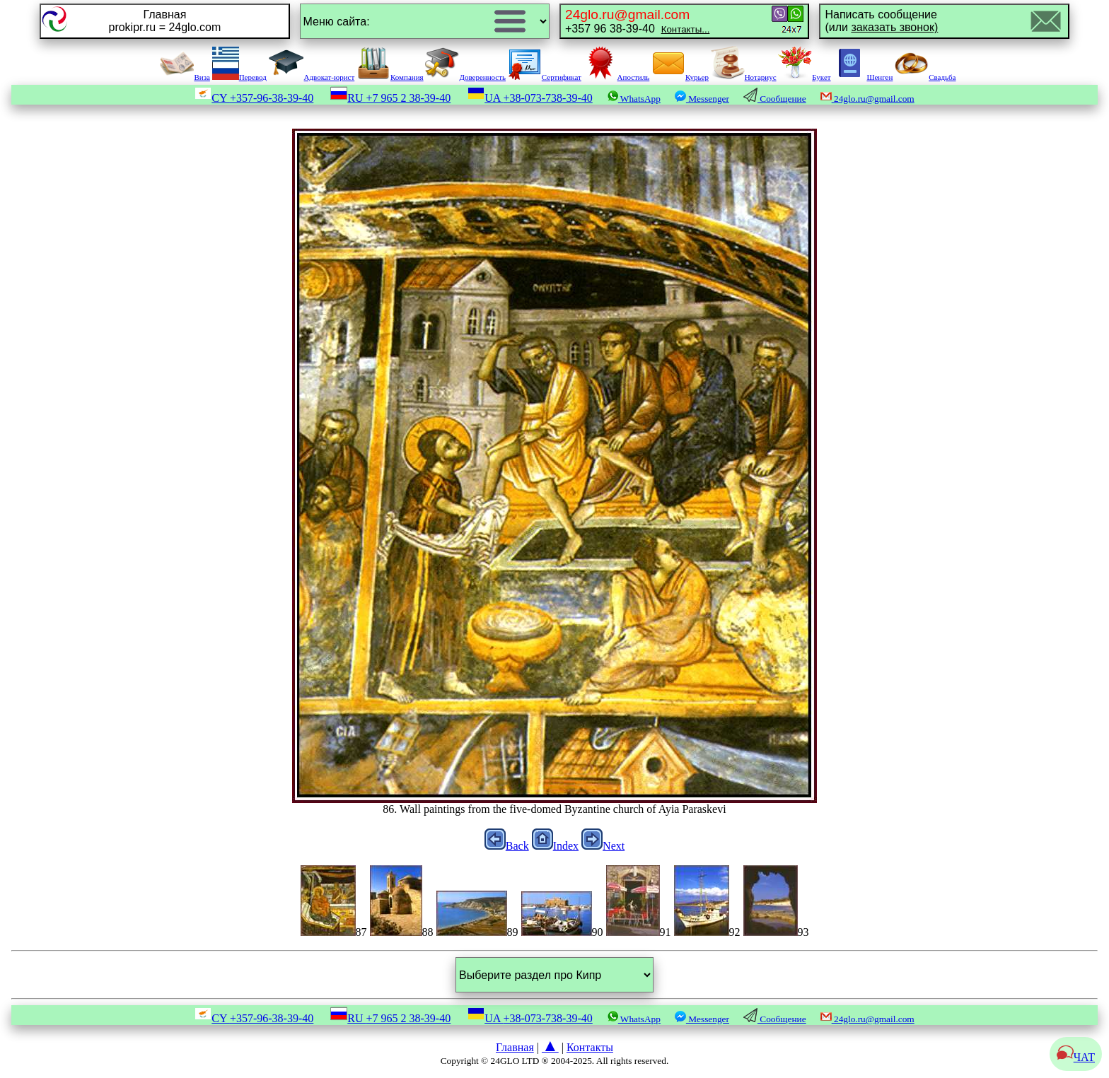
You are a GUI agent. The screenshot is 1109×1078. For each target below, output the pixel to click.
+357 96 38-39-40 (637, 21)
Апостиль (616, 77)
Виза (184, 77)
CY (253, 98)
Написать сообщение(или (881, 20)
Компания (390, 77)
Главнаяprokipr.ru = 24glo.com (164, 20)
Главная (515, 1047)
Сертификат (544, 77)
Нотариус (744, 77)
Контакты (590, 1047)
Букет (804, 77)
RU (390, 98)
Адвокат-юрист (312, 77)
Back (506, 846)
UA (530, 98)
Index (555, 846)
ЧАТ (1076, 1057)
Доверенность (465, 77)
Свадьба (925, 77)
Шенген (862, 77)
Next (603, 846)
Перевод (239, 77)
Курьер (680, 77)
